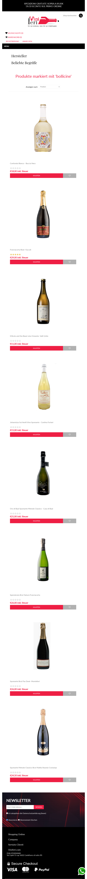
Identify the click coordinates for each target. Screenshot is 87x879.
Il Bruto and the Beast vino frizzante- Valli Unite (29, 336)
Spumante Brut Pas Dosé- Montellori (25, 681)
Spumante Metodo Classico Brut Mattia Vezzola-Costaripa (33, 767)
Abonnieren (13, 820)
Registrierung (12, 41)
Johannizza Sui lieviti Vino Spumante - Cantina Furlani (31, 422)
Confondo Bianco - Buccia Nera (22, 163)
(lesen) (43, 813)
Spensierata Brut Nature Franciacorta (25, 595)
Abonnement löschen (28, 820)
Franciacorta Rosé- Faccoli (20, 250)
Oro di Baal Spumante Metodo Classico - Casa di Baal (31, 509)
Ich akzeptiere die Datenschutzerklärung (24, 813)
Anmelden (27, 41)
